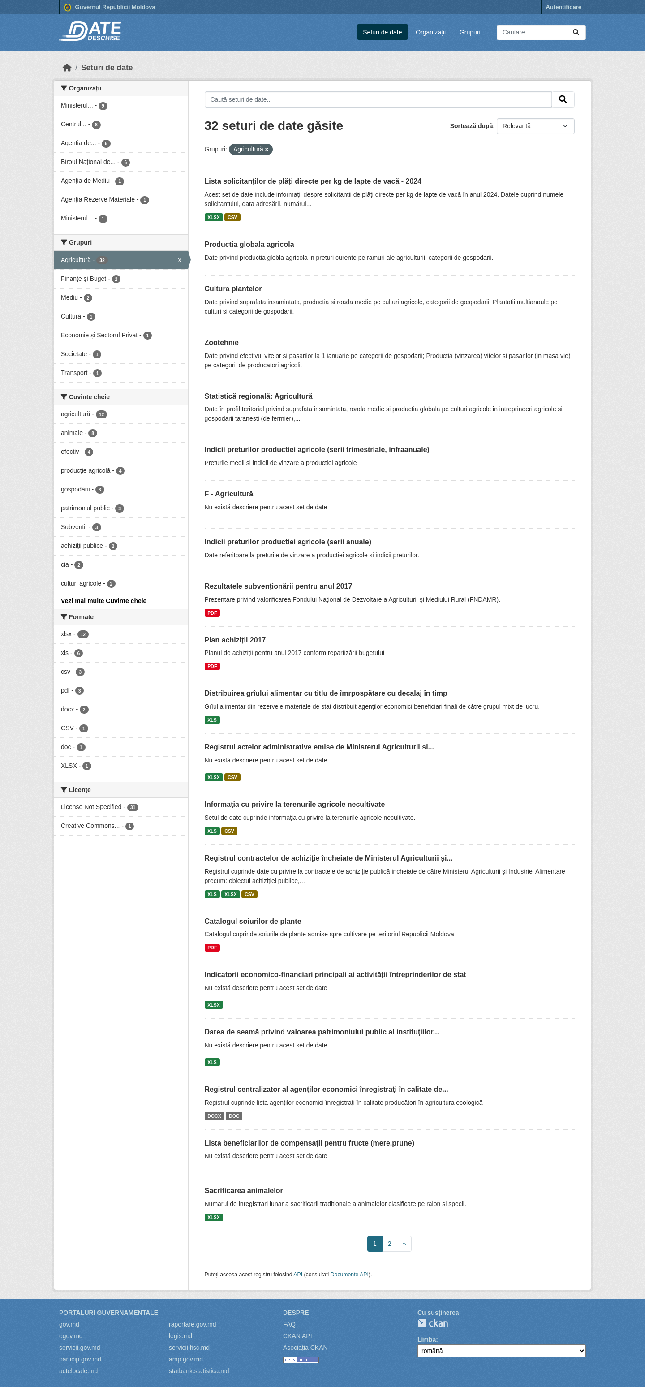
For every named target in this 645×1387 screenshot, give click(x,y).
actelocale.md (78, 1370)
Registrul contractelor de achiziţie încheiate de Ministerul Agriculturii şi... (329, 858)
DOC (234, 1116)
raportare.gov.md (192, 1324)
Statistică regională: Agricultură (259, 396)
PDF (212, 613)
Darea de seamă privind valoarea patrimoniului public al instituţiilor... (322, 1032)
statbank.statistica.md (199, 1370)
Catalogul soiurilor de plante (253, 921)
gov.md (69, 1324)
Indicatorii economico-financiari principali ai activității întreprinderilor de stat (335, 974)
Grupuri (470, 32)
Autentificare (563, 7)
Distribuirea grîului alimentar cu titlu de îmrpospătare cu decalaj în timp (326, 693)
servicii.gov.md (79, 1347)
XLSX (213, 217)
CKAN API (297, 1336)
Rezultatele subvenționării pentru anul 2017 (279, 586)
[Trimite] (576, 32)
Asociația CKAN (305, 1347)
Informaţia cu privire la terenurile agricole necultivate (295, 804)
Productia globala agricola (249, 244)
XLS (211, 720)
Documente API (350, 1274)
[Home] (67, 67)
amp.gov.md (186, 1359)
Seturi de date (382, 32)
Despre (296, 1312)
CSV (232, 217)
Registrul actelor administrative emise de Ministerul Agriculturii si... (319, 747)
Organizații (431, 32)
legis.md (180, 1336)
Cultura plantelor (233, 289)
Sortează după (471, 125)
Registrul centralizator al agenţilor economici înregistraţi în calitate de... (326, 1089)
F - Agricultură (229, 494)
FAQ (289, 1324)
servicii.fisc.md (189, 1347)
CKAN (432, 1323)
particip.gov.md (80, 1359)
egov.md (71, 1336)
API (297, 1274)
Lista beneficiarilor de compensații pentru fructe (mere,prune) (310, 1143)
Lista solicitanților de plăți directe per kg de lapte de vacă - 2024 (313, 181)
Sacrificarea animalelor (244, 1190)
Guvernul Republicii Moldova (109, 8)
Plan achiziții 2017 (235, 640)
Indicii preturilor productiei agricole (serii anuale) (288, 542)
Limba (426, 1339)
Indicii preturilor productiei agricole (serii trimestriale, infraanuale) (317, 449)
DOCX (214, 1116)
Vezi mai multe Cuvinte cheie (103, 600)
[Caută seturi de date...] (541, 32)
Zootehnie (222, 342)
